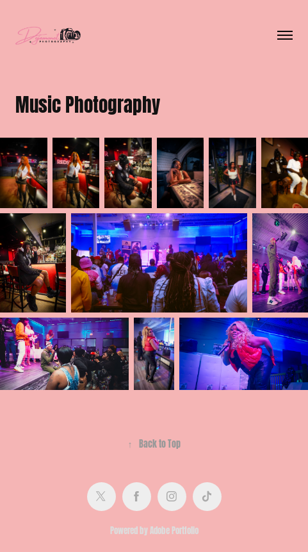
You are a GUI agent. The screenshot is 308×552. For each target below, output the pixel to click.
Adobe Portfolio (174, 530)
